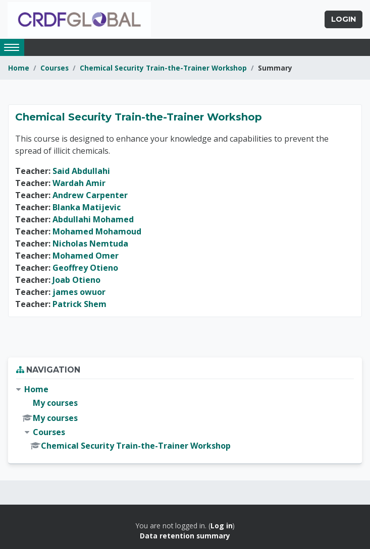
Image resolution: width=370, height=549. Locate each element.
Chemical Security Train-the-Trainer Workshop (163, 68)
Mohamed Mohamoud (96, 231)
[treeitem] (185, 418)
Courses (54, 68)
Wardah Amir (78, 183)
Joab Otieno (76, 279)
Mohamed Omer (85, 255)
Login (343, 19)
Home (18, 68)
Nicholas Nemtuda (90, 243)
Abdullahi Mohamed (93, 219)
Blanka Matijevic (86, 207)
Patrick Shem (79, 304)
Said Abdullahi (81, 170)
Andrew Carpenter (90, 195)
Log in (221, 525)
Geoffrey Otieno (85, 267)
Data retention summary (185, 535)
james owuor (78, 291)
